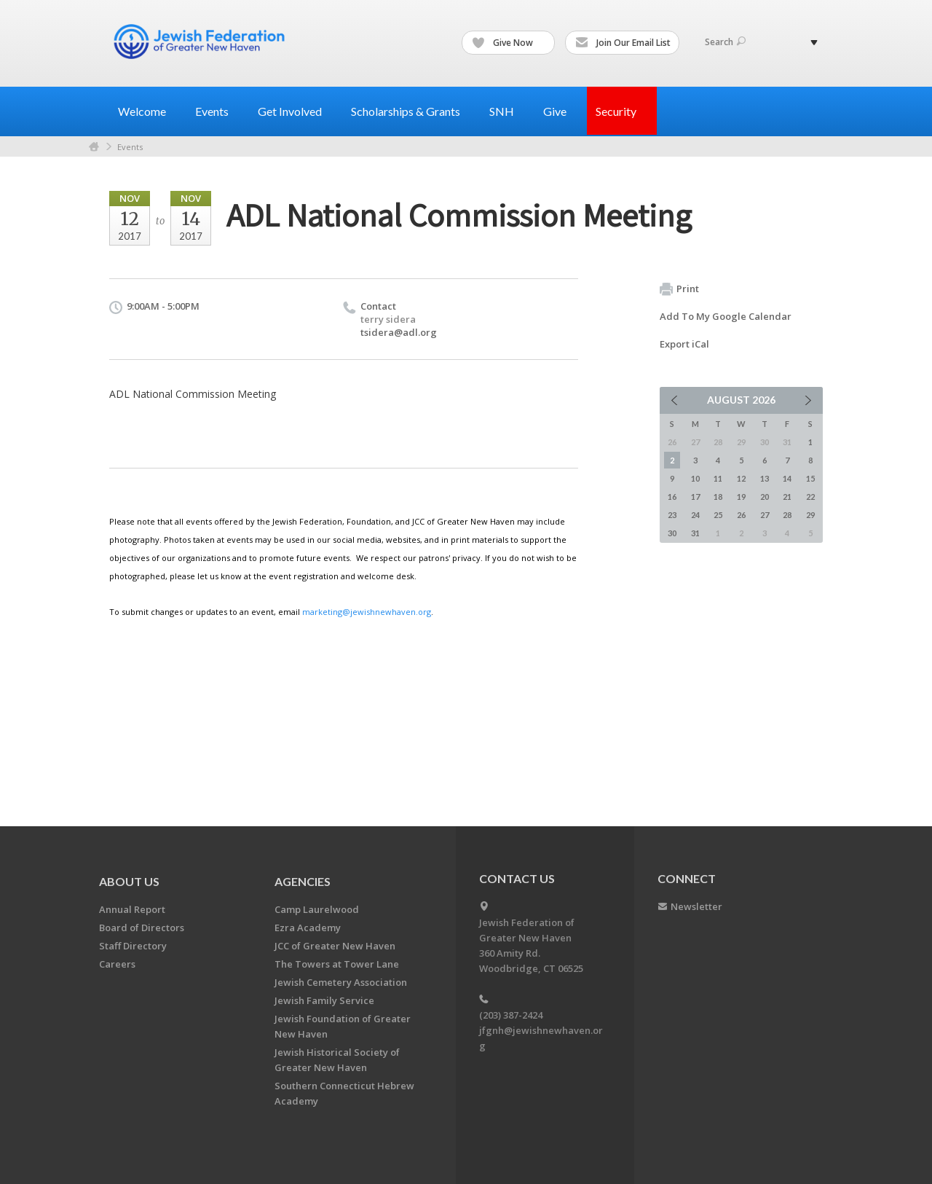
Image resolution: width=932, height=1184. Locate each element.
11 (718, 478)
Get (295, 111)
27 (764, 515)
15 (810, 478)
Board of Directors (141, 927)
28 (787, 515)
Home (94, 147)
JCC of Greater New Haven (335, 945)
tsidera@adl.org (398, 332)
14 (787, 478)
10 (695, 478)
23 (672, 515)
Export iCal (684, 343)
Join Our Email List (623, 43)
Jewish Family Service (324, 1000)
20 (764, 496)
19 (741, 496)
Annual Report (132, 909)
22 (810, 496)
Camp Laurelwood (317, 909)
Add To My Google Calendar (725, 316)
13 (764, 478)
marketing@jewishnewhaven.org (366, 611)
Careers (117, 964)
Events (130, 146)
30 (672, 533)
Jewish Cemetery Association (341, 982)
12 (741, 478)
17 (695, 496)
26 (741, 515)
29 (810, 515)
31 (695, 533)
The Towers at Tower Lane (337, 964)
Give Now (509, 43)
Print (679, 289)
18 (718, 496)
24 (695, 515)
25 (718, 515)
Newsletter (696, 906)
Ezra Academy (308, 927)
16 (672, 496)
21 (787, 496)
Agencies (303, 881)
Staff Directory (133, 945)
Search (725, 42)
